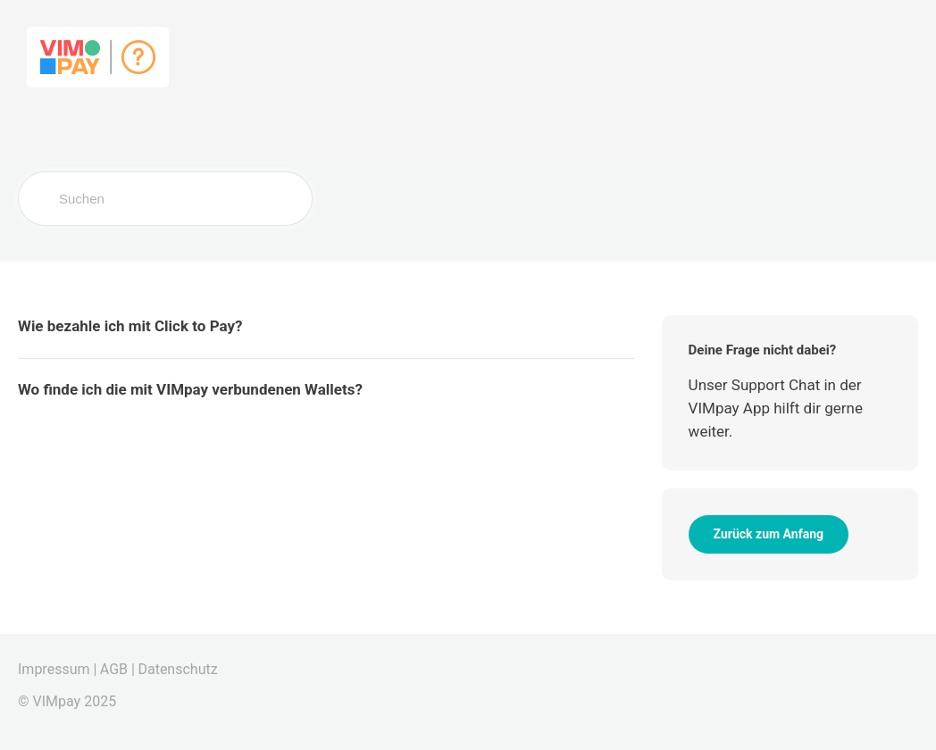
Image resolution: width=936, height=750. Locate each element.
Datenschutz (177, 669)
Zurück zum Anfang (768, 534)
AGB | (117, 669)
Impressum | (57, 669)
